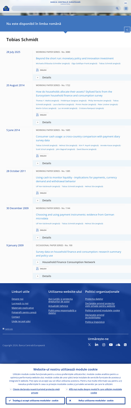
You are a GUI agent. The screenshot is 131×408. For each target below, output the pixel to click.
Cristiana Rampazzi (87, 108)
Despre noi (17, 298)
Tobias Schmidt (105, 63)
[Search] (64, 8)
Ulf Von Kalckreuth (44, 186)
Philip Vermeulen (95, 100)
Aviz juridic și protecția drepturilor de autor (60, 300)
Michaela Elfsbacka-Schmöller (49, 63)
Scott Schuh (41, 149)
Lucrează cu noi (20, 303)
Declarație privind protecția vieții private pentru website (100, 304)
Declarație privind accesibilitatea (94, 316)
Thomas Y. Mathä (43, 100)
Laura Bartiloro (59, 104)
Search (117, 8)
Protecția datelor (94, 298)
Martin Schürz (42, 108)
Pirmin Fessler (82, 104)
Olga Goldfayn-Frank (80, 63)
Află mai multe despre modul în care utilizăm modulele (95, 391)
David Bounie (82, 149)
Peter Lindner (104, 104)
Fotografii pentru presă (24, 312)
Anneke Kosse (106, 145)
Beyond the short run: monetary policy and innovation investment (75, 58)
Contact (16, 316)
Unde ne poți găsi (21, 321)
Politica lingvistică (95, 321)
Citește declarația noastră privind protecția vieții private (36, 391)
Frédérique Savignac (69, 100)
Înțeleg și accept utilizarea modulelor (35, 400)
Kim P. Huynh (84, 145)
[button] (126, 3)
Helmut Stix (64, 145)
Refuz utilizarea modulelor (95, 400)
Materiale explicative (23, 307)
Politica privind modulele (102, 310)
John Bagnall (61, 149)
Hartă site (9, 329)
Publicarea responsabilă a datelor (62, 312)
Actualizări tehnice (58, 305)
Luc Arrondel (63, 108)
